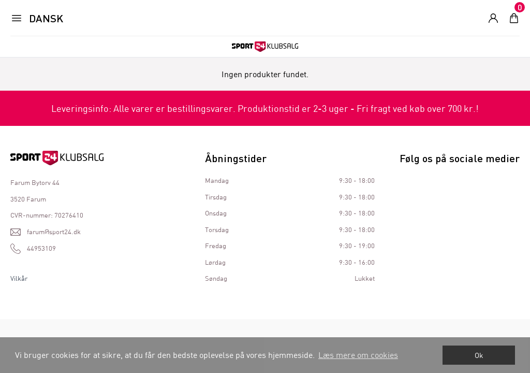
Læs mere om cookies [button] (358, 355)
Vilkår (18, 278)
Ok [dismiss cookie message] (479, 355)
